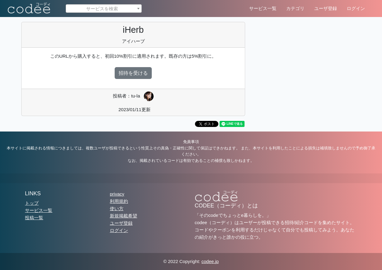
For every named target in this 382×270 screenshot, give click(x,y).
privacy (117, 194)
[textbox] (103, 9)
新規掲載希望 (123, 215)
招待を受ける (133, 73)
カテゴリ (295, 8)
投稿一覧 (34, 217)
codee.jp (210, 261)
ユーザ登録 (325, 8)
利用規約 (119, 201)
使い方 (116, 208)
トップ (32, 203)
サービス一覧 (262, 8)
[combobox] (104, 8)
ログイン (356, 8)
